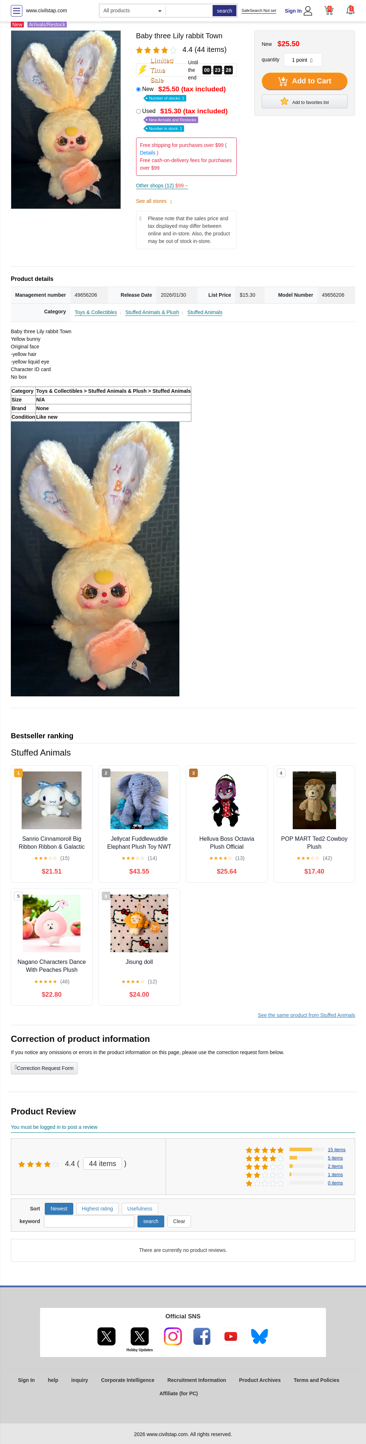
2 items (335, 1166)
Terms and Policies (317, 1380)
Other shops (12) (162, 185)
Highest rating (97, 1209)
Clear (179, 1221)
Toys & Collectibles (96, 312)
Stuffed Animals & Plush (152, 312)
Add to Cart (304, 81)
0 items (335, 1183)
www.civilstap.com (46, 10)
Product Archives (259, 1380)
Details (148, 153)
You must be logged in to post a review (54, 1127)
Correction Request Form (44, 1067)
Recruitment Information (196, 1380)
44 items (103, 1163)
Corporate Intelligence (127, 1380)
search (224, 11)
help (53, 1380)
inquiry (79, 1380)
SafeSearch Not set (258, 10)
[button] (350, 9)
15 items (336, 1149)
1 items (335, 1174)
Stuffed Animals (204, 312)
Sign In (293, 11)
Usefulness (139, 1209)
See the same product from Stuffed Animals (306, 1015)
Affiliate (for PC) (179, 1393)
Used (185, 119)
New (184, 93)
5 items (335, 1158)
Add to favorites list (304, 101)
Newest (59, 1209)
